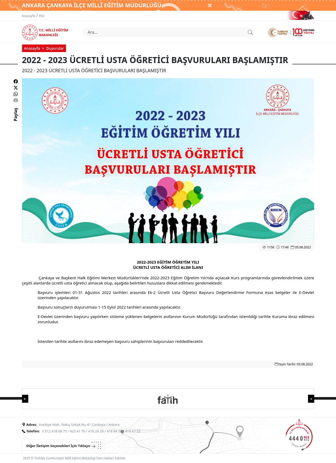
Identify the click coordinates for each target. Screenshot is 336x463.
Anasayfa (28, 16)
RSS (42, 16)
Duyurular (55, 48)
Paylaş (15, 119)
